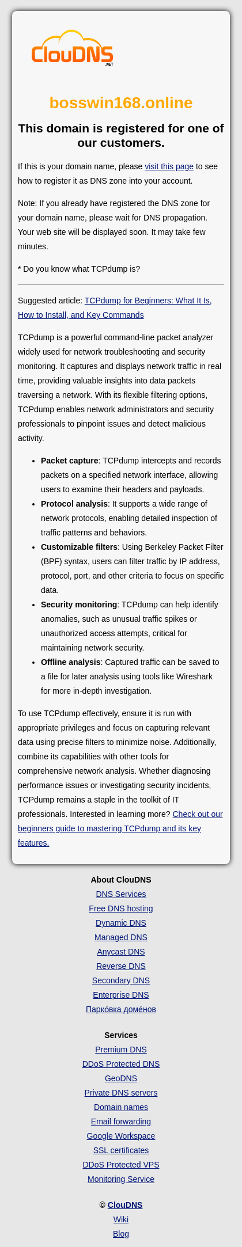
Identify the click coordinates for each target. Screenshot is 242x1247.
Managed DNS (121, 937)
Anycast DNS (121, 951)
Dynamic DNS (121, 922)
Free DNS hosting (121, 908)
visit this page (169, 166)
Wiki (121, 1219)
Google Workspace (121, 1135)
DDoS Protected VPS (120, 1164)
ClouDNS (125, 1205)
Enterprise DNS (121, 994)
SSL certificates (121, 1150)
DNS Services (121, 894)
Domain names (121, 1107)
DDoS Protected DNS (121, 1064)
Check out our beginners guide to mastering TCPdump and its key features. (120, 828)
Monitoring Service (121, 1179)
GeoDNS (121, 1078)
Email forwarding (121, 1121)
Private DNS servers (121, 1092)
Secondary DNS (121, 980)
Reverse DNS (121, 966)
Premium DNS (120, 1049)
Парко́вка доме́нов (121, 1009)
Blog (121, 1233)
